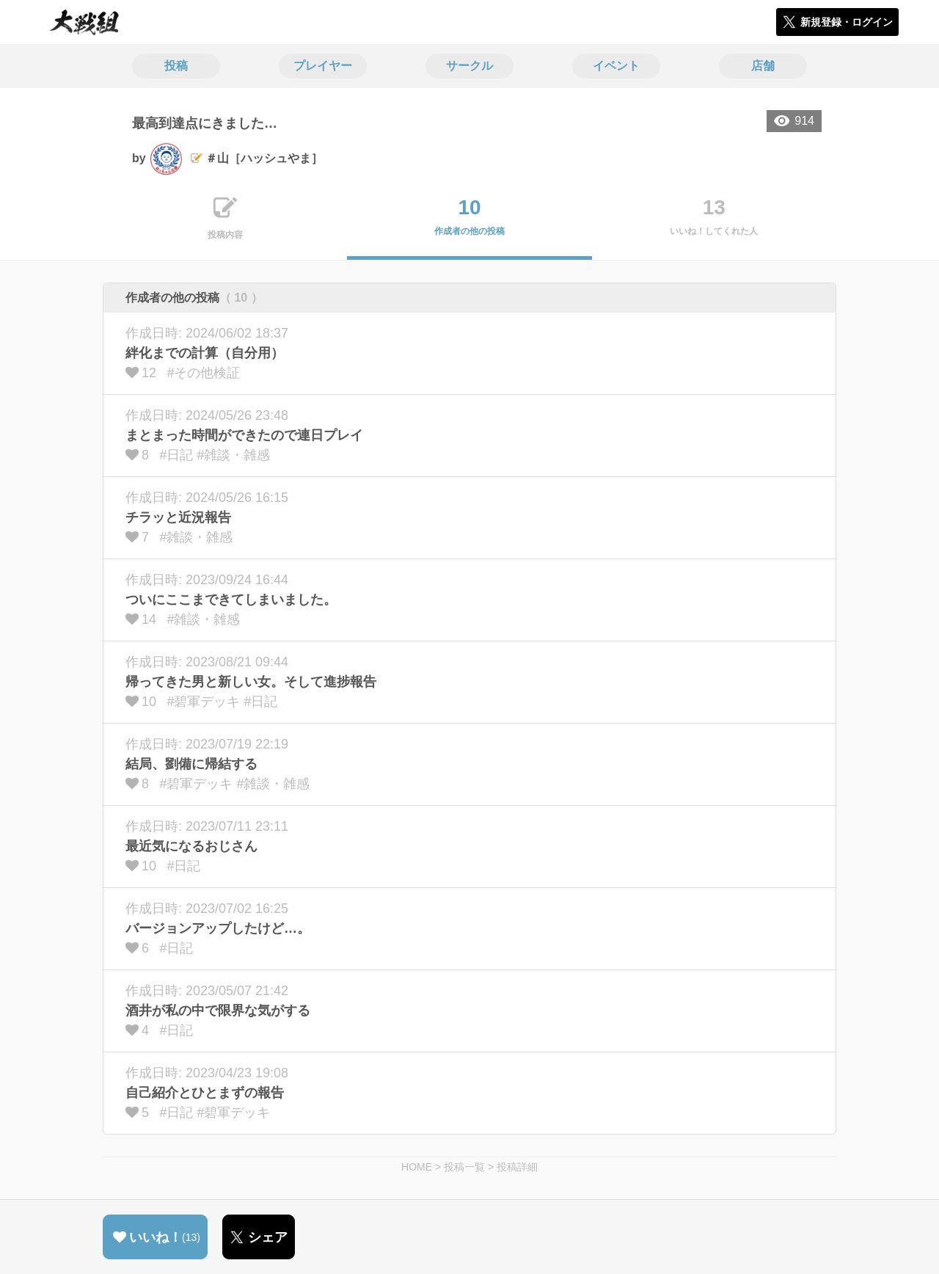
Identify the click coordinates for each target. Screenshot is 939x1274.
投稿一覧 (464, 1167)
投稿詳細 (517, 1167)
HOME (416, 1167)
